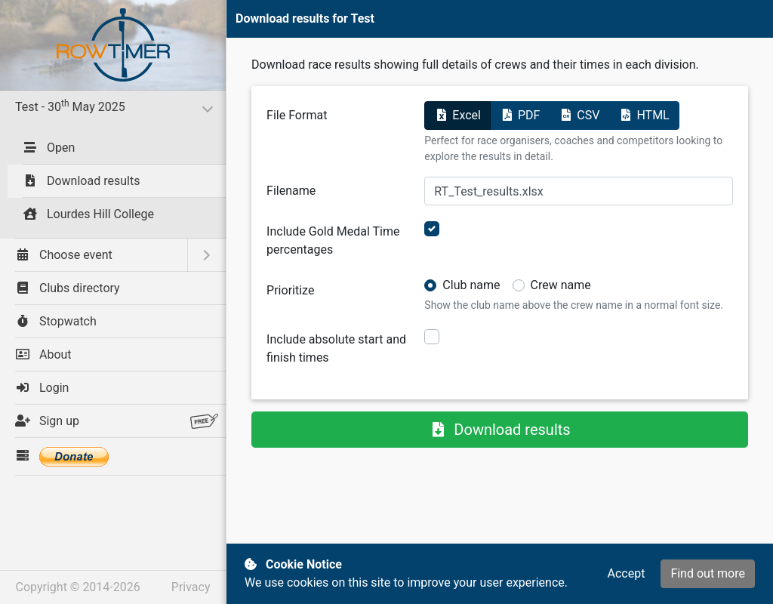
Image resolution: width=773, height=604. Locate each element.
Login (42, 388)
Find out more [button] (707, 573)
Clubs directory (67, 288)
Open (49, 147)
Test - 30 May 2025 (114, 106)
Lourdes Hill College (88, 214)
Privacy (191, 587)
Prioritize (290, 290)
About (43, 354)
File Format (296, 115)
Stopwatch (56, 321)
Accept (626, 573)
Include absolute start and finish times (336, 348)
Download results (81, 181)
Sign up (116, 421)
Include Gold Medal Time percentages (332, 240)
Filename (291, 190)
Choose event (63, 255)
